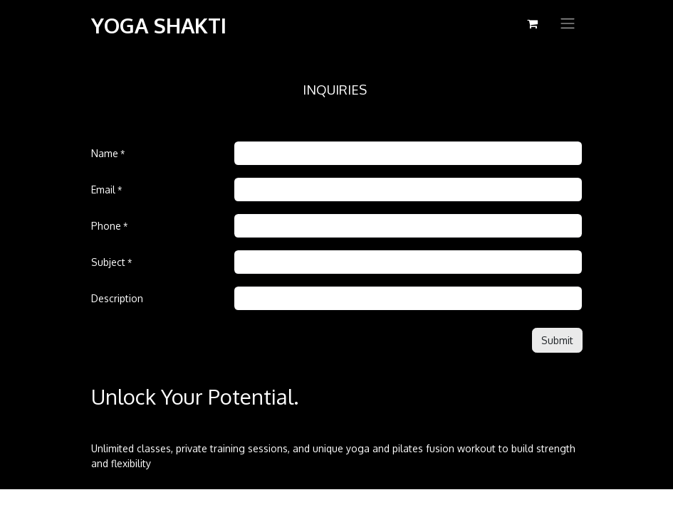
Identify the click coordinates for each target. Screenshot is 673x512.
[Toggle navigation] (568, 23)
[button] (557, 340)
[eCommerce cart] (532, 23)
